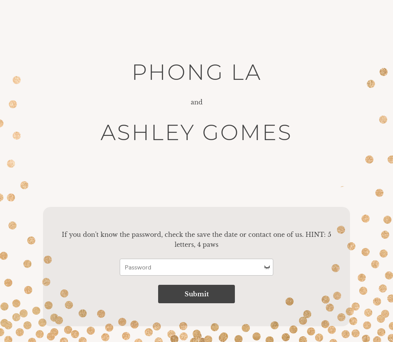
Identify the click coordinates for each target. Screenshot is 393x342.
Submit (197, 294)
